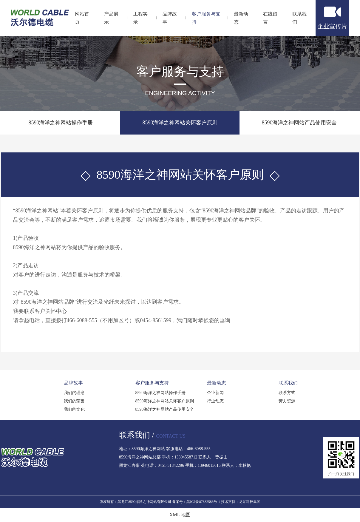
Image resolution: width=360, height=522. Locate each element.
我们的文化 (74, 409)
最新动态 (216, 382)
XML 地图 (180, 514)
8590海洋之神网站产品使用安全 (299, 123)
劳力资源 (287, 401)
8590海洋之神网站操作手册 (60, 123)
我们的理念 (74, 392)
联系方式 (287, 392)
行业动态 (215, 401)
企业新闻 (215, 392)
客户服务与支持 (152, 382)
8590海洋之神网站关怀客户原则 (179, 123)
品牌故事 (73, 382)
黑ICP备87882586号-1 (203, 502)
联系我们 (288, 382)
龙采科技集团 (249, 502)
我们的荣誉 (74, 401)
